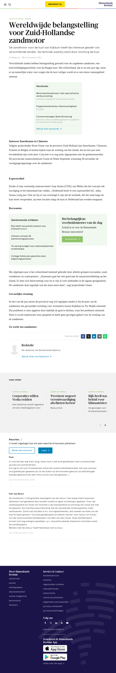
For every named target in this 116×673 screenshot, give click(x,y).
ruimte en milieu (16, 19)
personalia (15, 601)
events (12, 583)
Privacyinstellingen (53, 611)
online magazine (18, 596)
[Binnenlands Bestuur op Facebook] (45, 623)
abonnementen (17, 592)
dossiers (13, 605)
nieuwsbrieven (51, 589)
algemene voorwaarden (56, 602)
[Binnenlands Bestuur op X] (51, 623)
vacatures (14, 579)
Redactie (15, 58)
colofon (47, 580)
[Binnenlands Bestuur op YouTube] (67, 623)
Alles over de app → (53, 663)
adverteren (49, 593)
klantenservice (51, 576)
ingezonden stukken (53, 584)
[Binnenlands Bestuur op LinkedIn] (56, 623)
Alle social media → (53, 629)
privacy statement (53, 606)
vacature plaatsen (53, 598)
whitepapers (16, 587)
